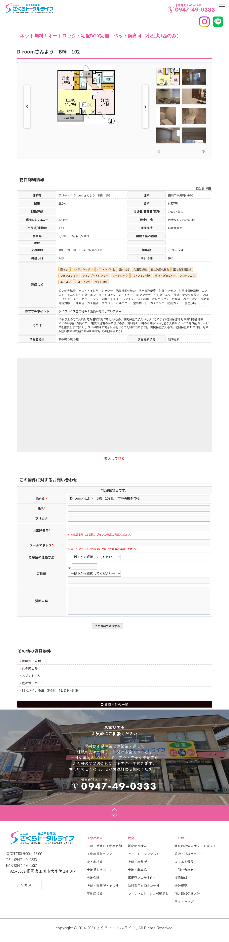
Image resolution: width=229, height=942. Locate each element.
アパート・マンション (144, 859)
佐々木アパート (33, 688)
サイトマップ (184, 907)
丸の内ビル (30, 673)
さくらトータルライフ (116, 933)
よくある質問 (184, 867)
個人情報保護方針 (187, 899)
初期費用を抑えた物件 (144, 891)
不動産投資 (95, 899)
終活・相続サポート (188, 859)
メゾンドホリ (31, 681)
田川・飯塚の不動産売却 (104, 851)
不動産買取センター (101, 859)
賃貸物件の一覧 (116, 710)
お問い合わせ (184, 875)
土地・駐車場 (137, 875)
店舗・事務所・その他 (103, 891)
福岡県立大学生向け (142, 883)
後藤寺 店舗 (31, 666)
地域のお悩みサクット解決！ (195, 851)
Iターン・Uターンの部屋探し (148, 899)
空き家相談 (95, 867)
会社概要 (180, 891)
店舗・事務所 (137, 867)
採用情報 (180, 883)
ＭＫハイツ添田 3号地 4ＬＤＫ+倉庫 (50, 695)
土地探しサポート (99, 875)
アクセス (24, 890)
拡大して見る (114, 458)
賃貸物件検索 (137, 851)
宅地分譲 (93, 883)
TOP (114, 821)
